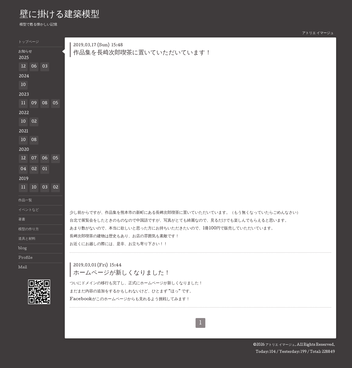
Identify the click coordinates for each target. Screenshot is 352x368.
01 (44, 169)
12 (23, 67)
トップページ (28, 42)
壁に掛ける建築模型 (59, 15)
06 (34, 67)
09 (34, 103)
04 (23, 169)
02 (34, 122)
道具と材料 (26, 239)
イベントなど (28, 210)
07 (34, 158)
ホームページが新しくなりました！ (121, 273)
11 (23, 103)
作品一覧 (25, 200)
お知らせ (25, 52)
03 (44, 67)
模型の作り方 (28, 229)
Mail (22, 268)
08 (44, 103)
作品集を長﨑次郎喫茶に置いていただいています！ (142, 53)
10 (23, 85)
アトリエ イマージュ (280, 345)
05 (55, 103)
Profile (25, 258)
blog (22, 248)
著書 (21, 220)
